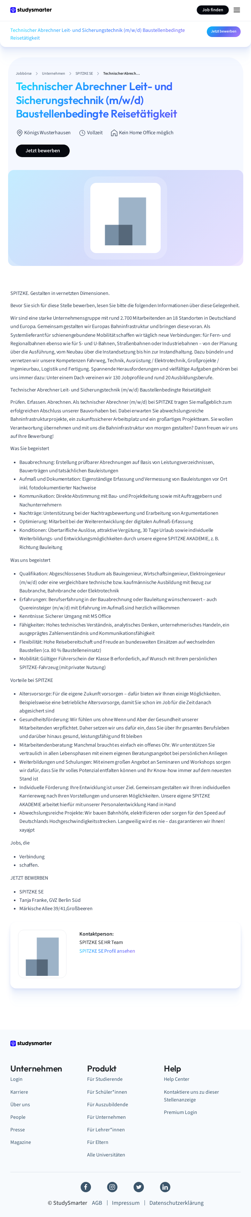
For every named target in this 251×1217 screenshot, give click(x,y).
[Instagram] (112, 1187)
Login (16, 1079)
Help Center (176, 1079)
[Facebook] (86, 1187)
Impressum (126, 1203)
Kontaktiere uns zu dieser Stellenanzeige (191, 1096)
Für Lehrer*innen (106, 1129)
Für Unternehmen (106, 1117)
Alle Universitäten (106, 1154)
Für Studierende (105, 1079)
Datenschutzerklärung (176, 1203)
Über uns (20, 1104)
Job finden (212, 10)
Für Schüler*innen (107, 1092)
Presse (17, 1129)
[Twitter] (139, 1187)
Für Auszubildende (107, 1104)
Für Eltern (97, 1142)
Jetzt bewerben (223, 31)
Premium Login (180, 1112)
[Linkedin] (165, 1187)
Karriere (19, 1092)
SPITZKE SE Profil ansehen (107, 951)
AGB (97, 1203)
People (17, 1117)
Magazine (20, 1142)
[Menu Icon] (237, 10)
